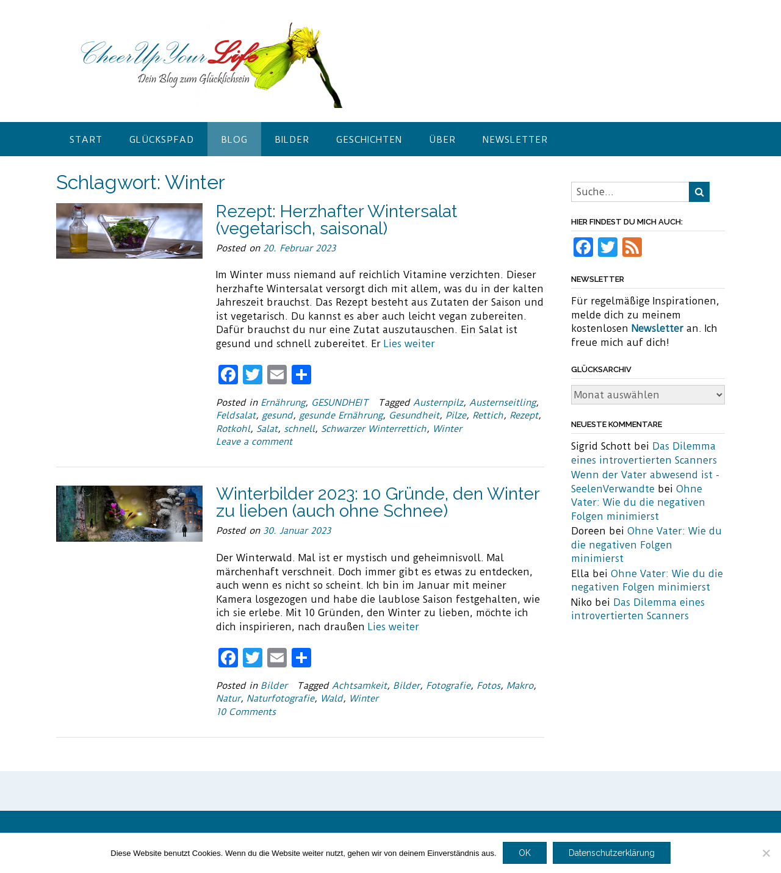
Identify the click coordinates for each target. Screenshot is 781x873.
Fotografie (448, 685)
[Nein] (766, 853)
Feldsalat (236, 415)
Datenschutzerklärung (612, 853)
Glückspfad (161, 139)
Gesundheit (414, 415)
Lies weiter (409, 344)
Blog (234, 139)
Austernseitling (502, 402)
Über (442, 139)
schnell (299, 428)
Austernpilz (438, 402)
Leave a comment (254, 441)
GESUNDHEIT (340, 402)
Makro (519, 685)
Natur (228, 698)
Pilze (455, 415)
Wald (331, 698)
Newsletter (515, 139)
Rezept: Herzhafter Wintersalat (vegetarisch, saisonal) (336, 220)
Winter (447, 428)
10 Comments (246, 711)
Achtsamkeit (359, 685)
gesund (277, 415)
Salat (267, 428)
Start (86, 139)
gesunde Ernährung (341, 415)
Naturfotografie (280, 698)
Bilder (292, 139)
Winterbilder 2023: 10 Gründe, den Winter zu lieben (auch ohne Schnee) (377, 502)
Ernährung (283, 402)
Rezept (523, 415)
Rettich (487, 415)
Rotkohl (233, 428)
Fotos (488, 685)
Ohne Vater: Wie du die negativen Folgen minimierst (638, 502)
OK (525, 853)
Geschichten (369, 139)
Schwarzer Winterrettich (373, 428)
